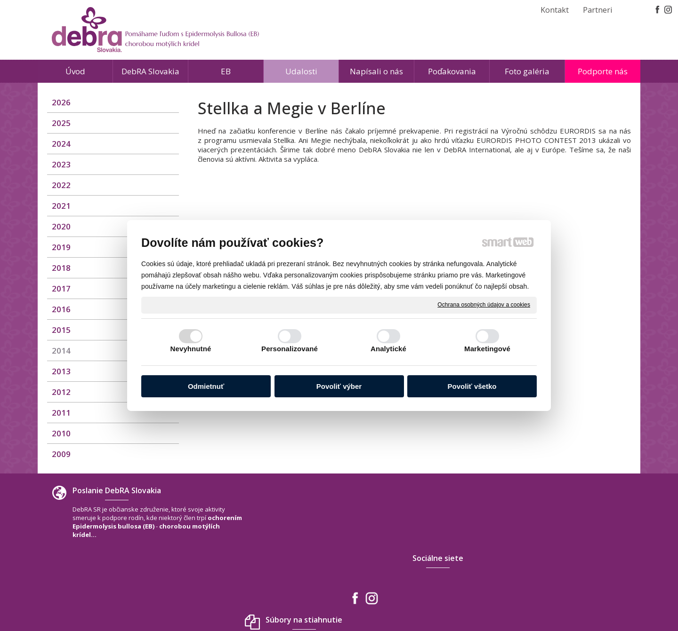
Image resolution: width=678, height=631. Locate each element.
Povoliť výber (339, 386)
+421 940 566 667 (530, 552)
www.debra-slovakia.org (541, 571)
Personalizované (289, 349)
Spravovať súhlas (478, 597)
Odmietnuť (206, 386)
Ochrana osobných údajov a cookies (483, 304)
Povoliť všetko (472, 386)
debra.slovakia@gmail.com (545, 561)
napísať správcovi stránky (317, 597)
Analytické (388, 349)
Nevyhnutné (190, 349)
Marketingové (487, 349)
